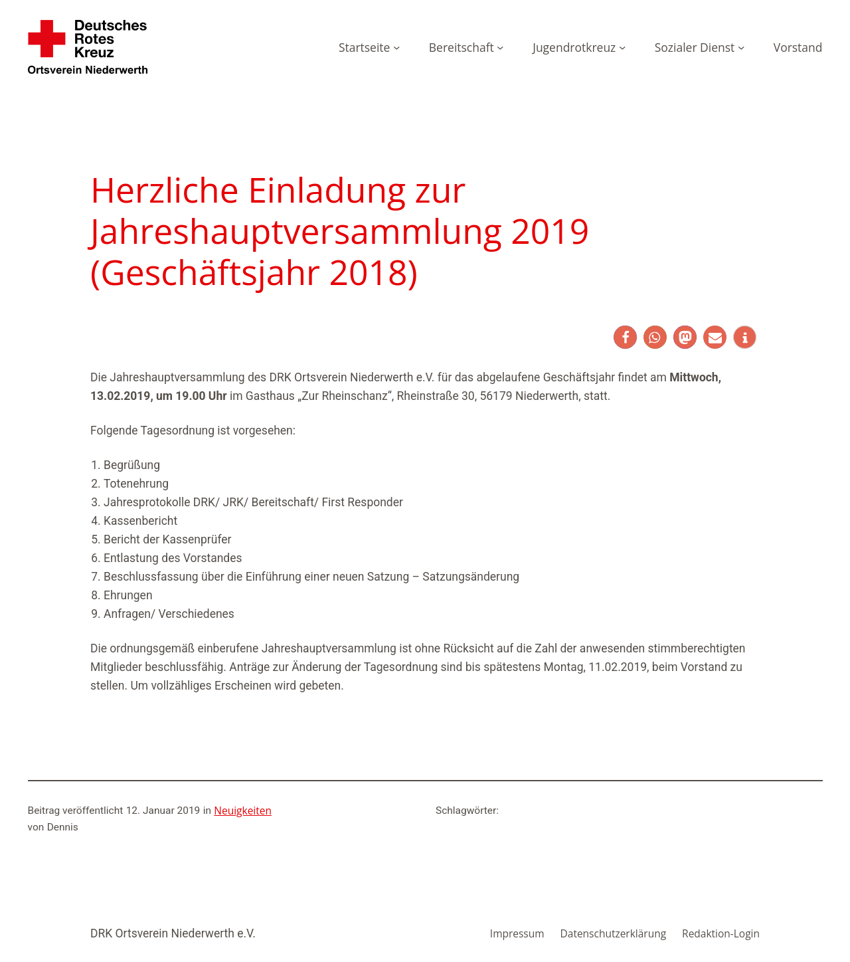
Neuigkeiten (243, 810)
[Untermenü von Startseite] (396, 46)
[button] (625, 337)
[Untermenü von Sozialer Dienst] (741, 46)
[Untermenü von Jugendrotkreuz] (622, 46)
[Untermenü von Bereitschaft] (500, 46)
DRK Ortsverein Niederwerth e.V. (173, 933)
